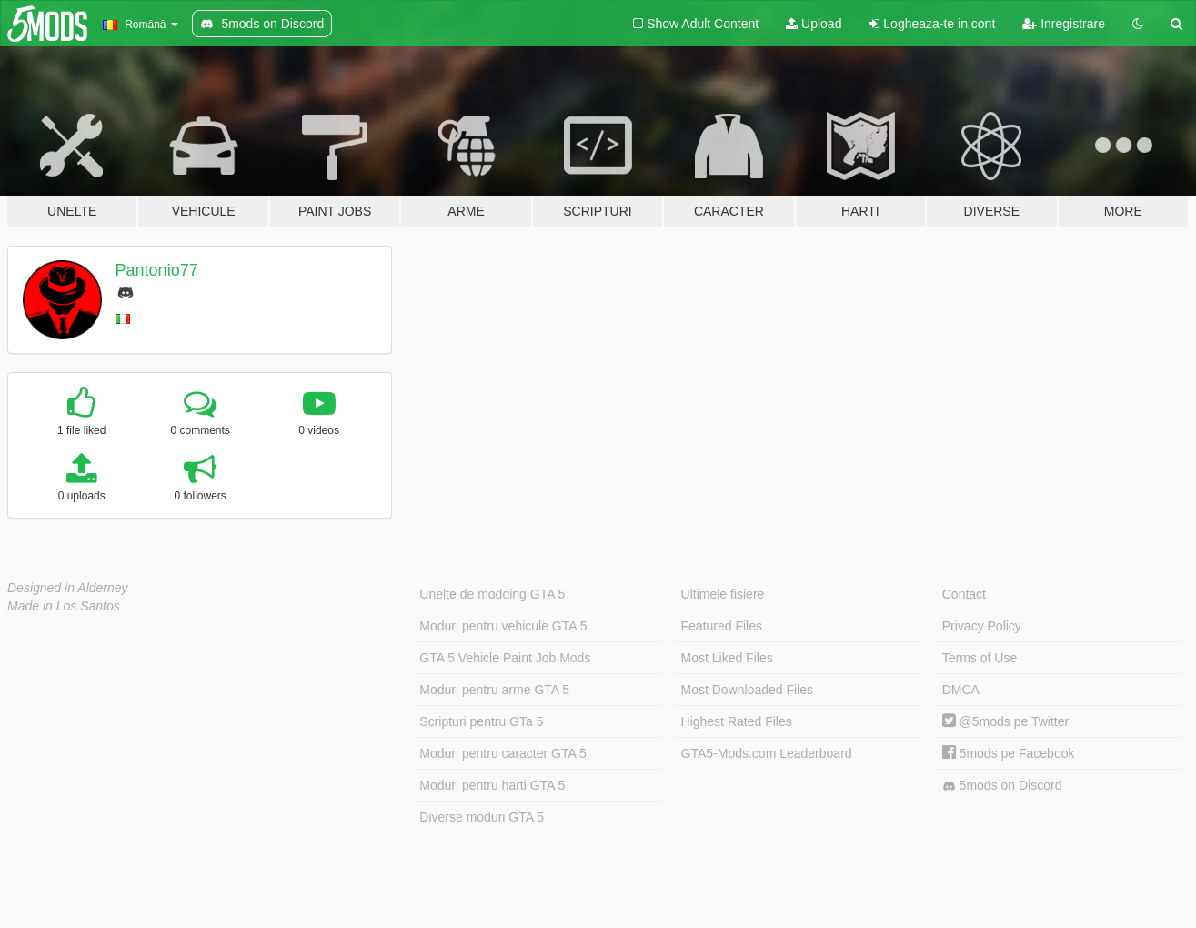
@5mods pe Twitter (1005, 721)
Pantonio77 (157, 270)
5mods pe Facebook (1008, 753)
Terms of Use (979, 658)
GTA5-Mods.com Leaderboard (766, 753)
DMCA (961, 689)
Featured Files (721, 626)
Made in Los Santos (63, 606)
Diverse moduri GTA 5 (481, 817)
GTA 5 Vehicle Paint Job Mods (504, 658)
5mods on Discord (1002, 785)
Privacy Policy (981, 626)
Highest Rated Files (736, 721)
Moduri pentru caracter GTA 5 (502, 753)
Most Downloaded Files (747, 689)
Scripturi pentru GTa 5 (481, 721)
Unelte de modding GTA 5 (492, 594)
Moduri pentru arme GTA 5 (494, 689)
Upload (813, 23)
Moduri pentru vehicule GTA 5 (503, 626)
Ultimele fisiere (723, 594)
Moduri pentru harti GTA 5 (492, 785)
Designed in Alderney (67, 587)
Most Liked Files (727, 658)
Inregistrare (1063, 23)
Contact (964, 594)
